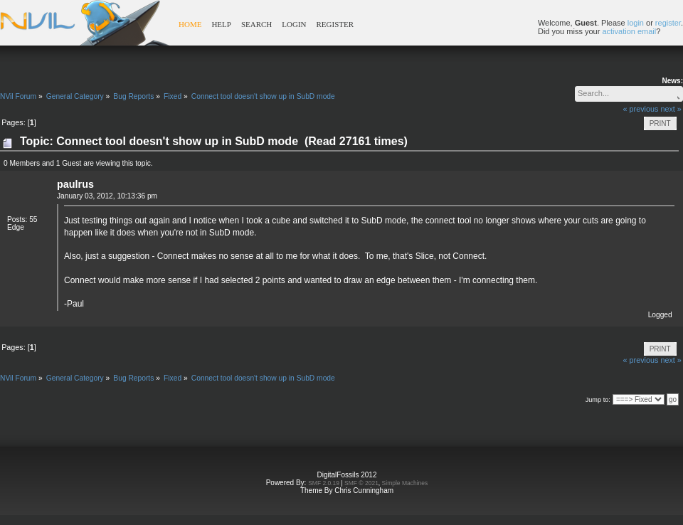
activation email (629, 31)
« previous (641, 109)
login (636, 22)
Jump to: (598, 399)
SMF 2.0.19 (323, 483)
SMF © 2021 (361, 483)
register (668, 22)
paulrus (75, 184)
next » (670, 109)
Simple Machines (405, 483)
